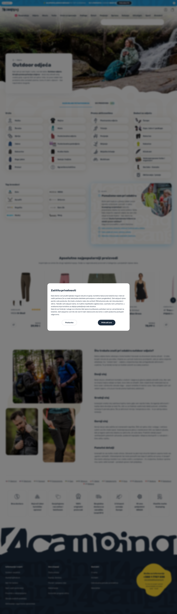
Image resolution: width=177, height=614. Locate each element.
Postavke (69, 323)
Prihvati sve (106, 323)
